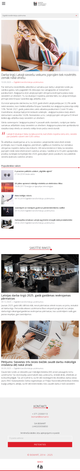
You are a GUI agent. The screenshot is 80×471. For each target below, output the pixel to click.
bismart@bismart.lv (40, 416)
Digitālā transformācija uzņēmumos (28, 82)
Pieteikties (40, 444)
